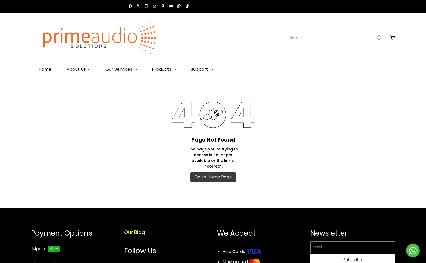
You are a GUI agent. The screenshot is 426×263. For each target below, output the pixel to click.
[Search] (329, 37)
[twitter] (138, 6)
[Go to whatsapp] (413, 250)
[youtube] (171, 6)
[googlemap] (163, 6)
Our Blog (134, 232)
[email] (154, 6)
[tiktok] (187, 6)
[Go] (378, 37)
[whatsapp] (179, 6)
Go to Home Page (213, 177)
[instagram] (146, 6)
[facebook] (130, 6)
